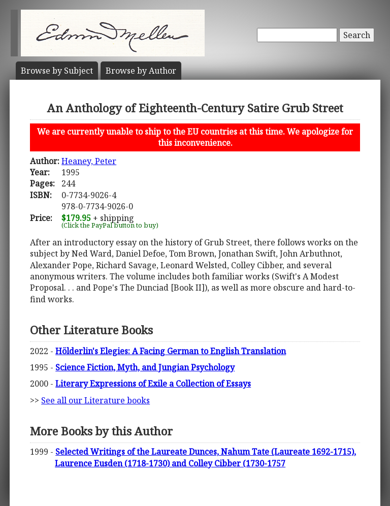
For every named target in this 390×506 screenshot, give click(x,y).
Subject (57, 71)
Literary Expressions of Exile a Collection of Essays (153, 383)
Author (141, 71)
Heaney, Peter (88, 161)
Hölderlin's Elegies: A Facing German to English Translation (170, 351)
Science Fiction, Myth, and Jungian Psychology (145, 367)
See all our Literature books (95, 400)
